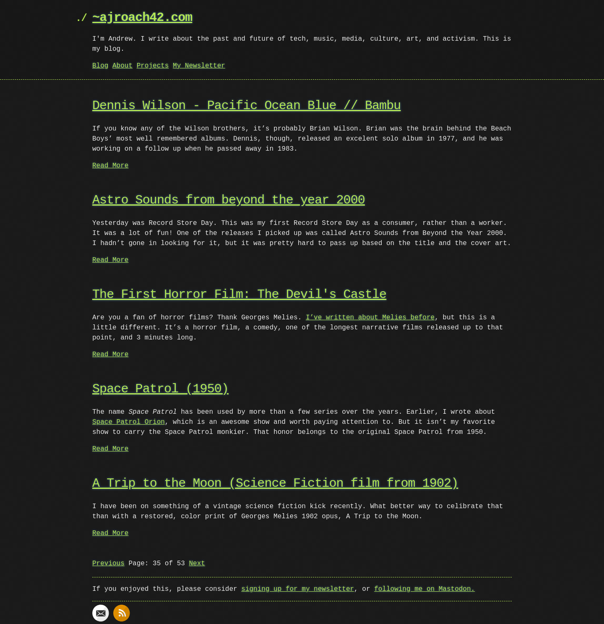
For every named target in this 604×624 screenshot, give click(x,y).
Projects (153, 65)
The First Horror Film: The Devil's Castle (239, 294)
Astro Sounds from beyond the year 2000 (228, 200)
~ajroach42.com (142, 17)
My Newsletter (199, 65)
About (122, 65)
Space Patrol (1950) (160, 389)
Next (197, 563)
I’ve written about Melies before (370, 317)
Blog (100, 65)
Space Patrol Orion (128, 422)
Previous (108, 563)
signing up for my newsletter (297, 589)
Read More (110, 165)
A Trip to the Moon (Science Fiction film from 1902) (275, 483)
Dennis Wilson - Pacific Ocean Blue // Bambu (246, 106)
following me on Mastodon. (424, 589)
